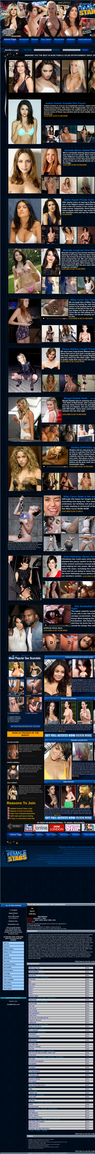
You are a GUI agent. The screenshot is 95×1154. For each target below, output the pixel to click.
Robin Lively (32, 1087)
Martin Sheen (7, 958)
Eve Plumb (37, 1130)
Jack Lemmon (7, 988)
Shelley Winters (33, 1119)
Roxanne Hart (40, 1102)
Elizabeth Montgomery (34, 1038)
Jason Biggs (6, 973)
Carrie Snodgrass (33, 1091)
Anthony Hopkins (8, 949)
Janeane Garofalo (33, 1024)
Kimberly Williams (43, 1024)
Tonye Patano (41, 973)
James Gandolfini (8, 979)
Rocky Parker (51, 1057)
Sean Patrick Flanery (9, 964)
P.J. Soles (31, 1130)
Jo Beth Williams (45, 977)
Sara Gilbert (32, 1094)
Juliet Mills (44, 1130)
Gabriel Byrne (7, 976)
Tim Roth (6, 955)
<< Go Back (13, 910)
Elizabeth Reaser (51, 997)
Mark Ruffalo (7, 967)
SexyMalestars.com (13, 1004)
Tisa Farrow (57, 1119)
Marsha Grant (50, 1050)
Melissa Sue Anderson (34, 1108)
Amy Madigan (32, 1098)
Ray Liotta (6, 961)
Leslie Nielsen (7, 982)
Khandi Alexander (41, 997)
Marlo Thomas (32, 1077)
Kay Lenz (41, 1028)
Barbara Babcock (53, 1108)
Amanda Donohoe (33, 1028)
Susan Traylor (44, 1001)
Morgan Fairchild (42, 1119)
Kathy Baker (40, 969)
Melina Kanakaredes (34, 977)
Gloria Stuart (32, 1083)
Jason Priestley (7, 985)
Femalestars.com (13, 924)
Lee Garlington (42, 1057)
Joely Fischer (32, 1032)
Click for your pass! (13, 998)
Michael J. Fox (7, 952)
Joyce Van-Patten (41, 1050)
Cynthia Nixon (32, 973)
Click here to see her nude (84, 961)
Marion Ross (44, 1108)
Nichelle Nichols (33, 1073)
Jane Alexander (40, 1094)
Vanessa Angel (32, 1042)
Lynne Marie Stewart (34, 1001)
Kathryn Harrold (41, 1032)
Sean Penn (6, 946)
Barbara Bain (32, 1050)
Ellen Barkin (32, 1102)
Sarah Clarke (32, 997)
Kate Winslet (32, 969)
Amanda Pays (32, 1065)
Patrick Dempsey (8, 970)
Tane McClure (32, 1069)
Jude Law (6, 943)
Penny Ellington (60, 1057)
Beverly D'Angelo (33, 1057)
